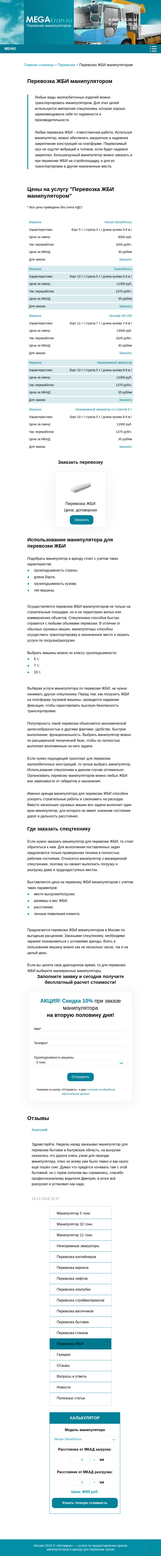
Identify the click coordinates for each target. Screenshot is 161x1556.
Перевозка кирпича (72, 1268)
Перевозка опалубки (73, 1289)
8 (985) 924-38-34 (123, 20)
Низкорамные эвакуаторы (78, 1246)
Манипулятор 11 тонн (74, 1235)
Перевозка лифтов (72, 1278)
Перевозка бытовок (73, 1322)
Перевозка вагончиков (75, 1311)
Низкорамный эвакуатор (114, 362)
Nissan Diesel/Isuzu (118, 222)
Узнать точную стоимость (85, 1503)
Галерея (63, 1355)
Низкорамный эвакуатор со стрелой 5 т (103, 409)
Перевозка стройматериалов (80, 1300)
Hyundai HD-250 (120, 316)
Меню (10, 49)
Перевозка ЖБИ (70, 1344)
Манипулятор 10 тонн (74, 1224)
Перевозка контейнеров (76, 1257)
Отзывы (63, 1365)
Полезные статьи (71, 1398)
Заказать (125, 259)
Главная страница (39, 65)
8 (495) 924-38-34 (123, 24)
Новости (64, 1387)
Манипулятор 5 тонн (73, 1213)
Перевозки (66, 65)
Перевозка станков (72, 1333)
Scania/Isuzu (123, 269)
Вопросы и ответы (72, 1376)
